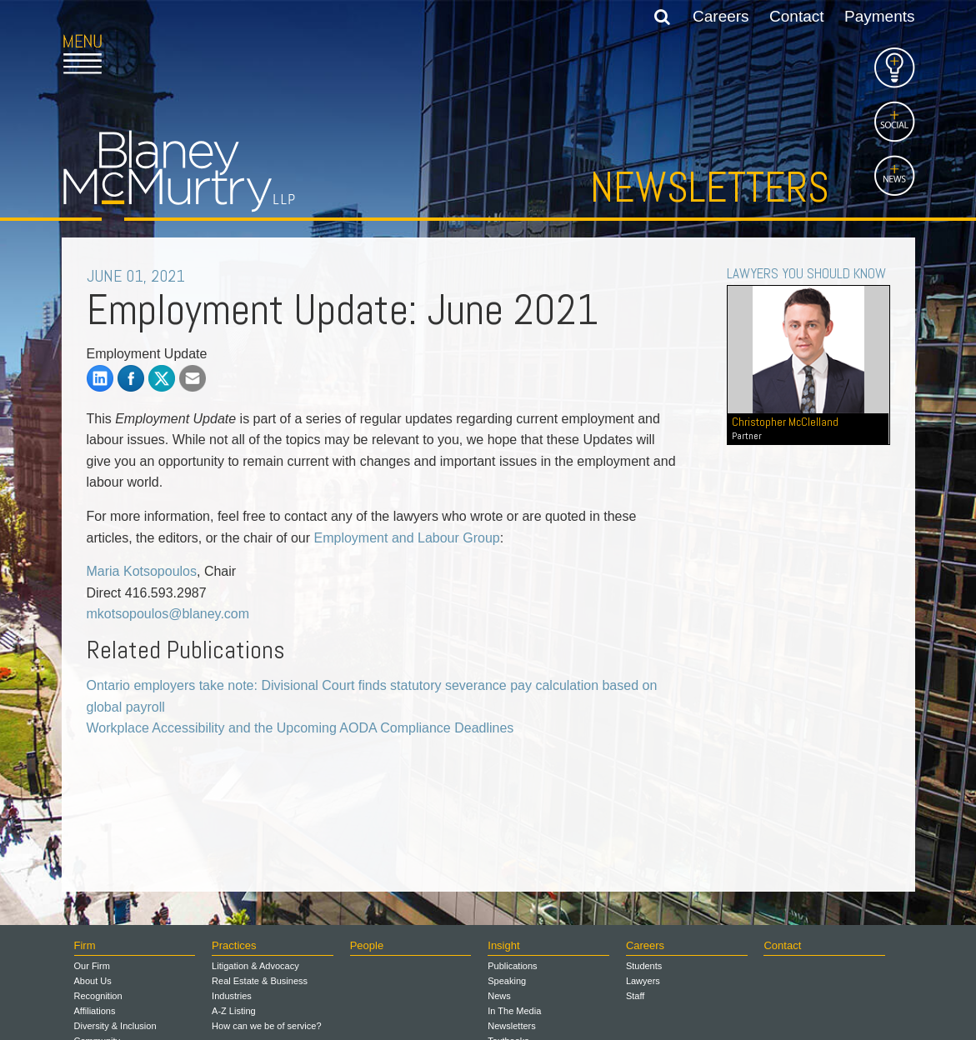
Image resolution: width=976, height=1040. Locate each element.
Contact (796, 16)
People (366, 945)
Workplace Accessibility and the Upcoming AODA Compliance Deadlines (300, 728)
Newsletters (709, 187)
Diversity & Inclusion (115, 1026)
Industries (232, 996)
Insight (503, 945)
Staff (635, 996)
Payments (879, 16)
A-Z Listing (234, 1011)
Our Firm (92, 966)
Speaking (507, 981)
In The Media (514, 1011)
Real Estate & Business (260, 981)
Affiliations (95, 1011)
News (499, 996)
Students (644, 966)
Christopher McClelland (807, 428)
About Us (93, 981)
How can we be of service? (266, 1026)
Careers (721, 16)
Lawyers (643, 981)
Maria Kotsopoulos (142, 571)
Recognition (98, 996)
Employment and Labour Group (407, 538)
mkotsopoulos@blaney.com (168, 614)
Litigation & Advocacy (255, 966)
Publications (512, 966)
